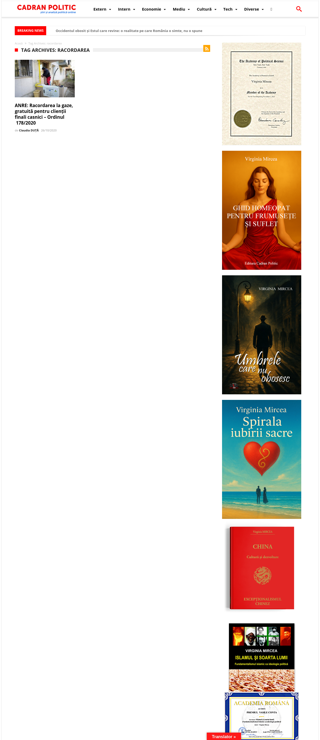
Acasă (19, 43)
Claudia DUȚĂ (29, 130)
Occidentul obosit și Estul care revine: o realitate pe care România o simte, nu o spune (129, 30)
